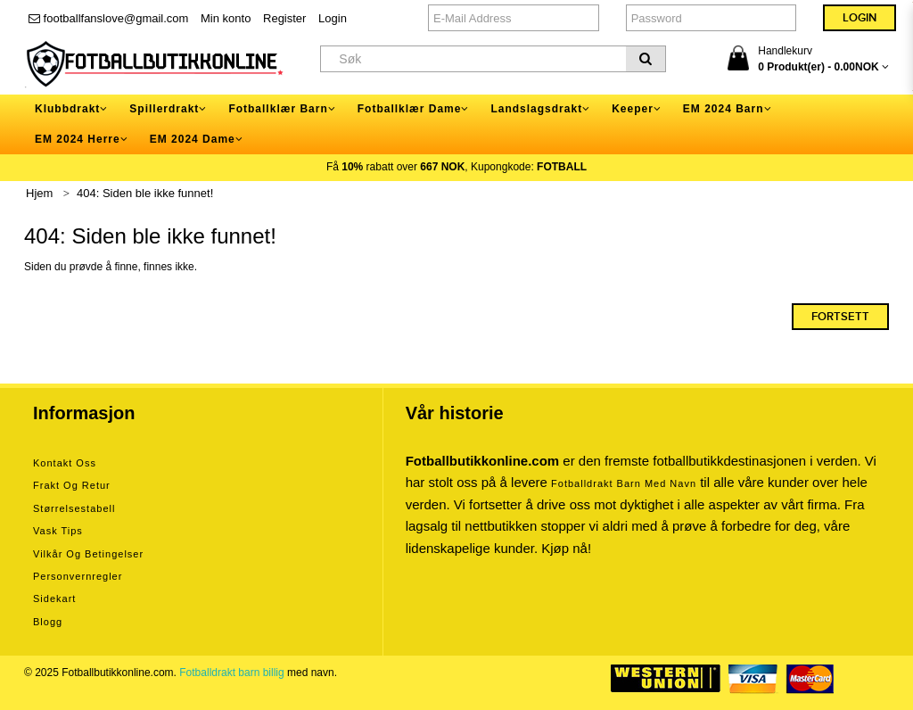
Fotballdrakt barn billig (231, 672)
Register (284, 18)
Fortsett (840, 317)
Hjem (39, 193)
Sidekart (54, 598)
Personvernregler (77, 576)
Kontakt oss (64, 463)
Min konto (226, 18)
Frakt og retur (72, 485)
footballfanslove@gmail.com (108, 18)
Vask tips (58, 530)
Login (332, 18)
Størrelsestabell (74, 508)
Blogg (47, 621)
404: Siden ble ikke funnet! (145, 193)
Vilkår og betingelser (88, 554)
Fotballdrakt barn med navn (623, 483)
